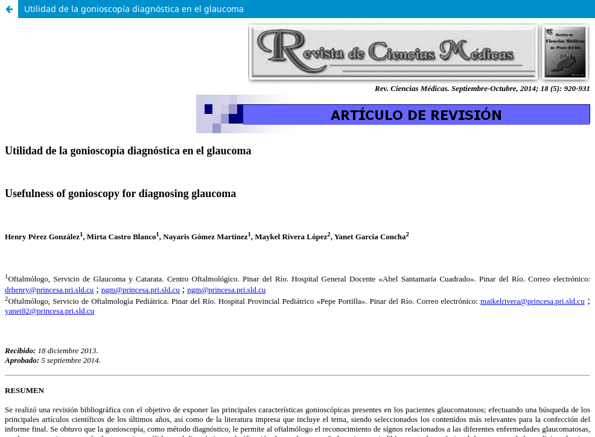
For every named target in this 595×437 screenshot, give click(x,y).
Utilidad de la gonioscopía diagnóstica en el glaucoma (134, 8)
